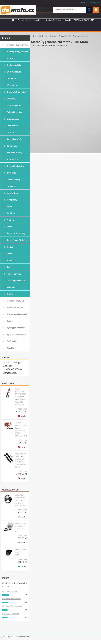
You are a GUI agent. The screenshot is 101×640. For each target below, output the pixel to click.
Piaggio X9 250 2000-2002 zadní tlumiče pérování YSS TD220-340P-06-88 (20, 460)
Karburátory (12, 145)
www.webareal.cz (24, 636)
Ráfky (9, 226)
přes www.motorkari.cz (11, 598)
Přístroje (10, 219)
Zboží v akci (12, 341)
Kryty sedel (11, 172)
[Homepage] (13, 20)
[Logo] (18, 9)
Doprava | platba (24, 20)
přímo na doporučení (10, 613)
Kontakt (68, 20)
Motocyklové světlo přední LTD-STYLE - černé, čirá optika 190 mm (20, 500)
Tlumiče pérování (14, 273)
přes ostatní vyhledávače (12, 606)
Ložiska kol (11, 186)
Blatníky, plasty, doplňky (17, 51)
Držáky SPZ (11, 98)
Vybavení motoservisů (16, 334)
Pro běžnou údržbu (15, 307)
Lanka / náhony (13, 179)
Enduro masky (13, 118)
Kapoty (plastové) (14, 139)
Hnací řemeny (12, 125)
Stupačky (11, 260)
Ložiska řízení (12, 193)
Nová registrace (94, 2)
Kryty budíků (12, 159)
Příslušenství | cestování (17, 314)
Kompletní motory (14, 152)
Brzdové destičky (14, 65)
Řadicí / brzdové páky (16, 233)
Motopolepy (12, 199)
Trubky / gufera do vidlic (17, 280)
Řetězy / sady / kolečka (17, 240)
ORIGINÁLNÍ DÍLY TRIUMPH (84, 20)
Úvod (34, 36)
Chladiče (10, 132)
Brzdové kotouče (14, 71)
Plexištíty (11, 213)
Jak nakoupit (38, 20)
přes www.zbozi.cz (9, 591)
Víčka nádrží (12, 287)
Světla (9, 267)
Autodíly (10, 347)
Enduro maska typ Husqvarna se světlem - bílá (20, 527)
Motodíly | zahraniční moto (18, 44)
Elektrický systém (14, 112)
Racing (9, 321)
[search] (89, 10)
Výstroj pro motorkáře (16, 327)
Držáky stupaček (14, 105)
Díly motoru (12, 85)
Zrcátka (10, 294)
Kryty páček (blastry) (15, 166)
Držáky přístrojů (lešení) (17, 92)
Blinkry (10, 58)
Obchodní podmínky (54, 20)
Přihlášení (83, 2)
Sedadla (10, 253)
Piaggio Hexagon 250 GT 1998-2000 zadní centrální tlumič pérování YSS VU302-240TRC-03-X (20, 396)
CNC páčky (11, 78)
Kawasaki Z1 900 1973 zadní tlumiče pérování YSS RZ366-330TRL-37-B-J (21, 429)
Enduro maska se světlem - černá (20, 552)
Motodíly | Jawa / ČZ (15, 300)
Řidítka (10, 246)
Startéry (76, 36)
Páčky (9, 206)
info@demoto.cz (10, 372)
